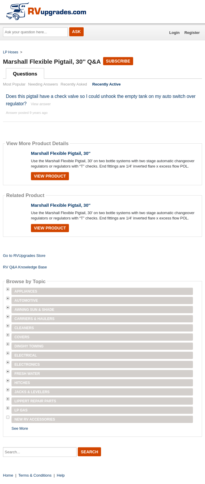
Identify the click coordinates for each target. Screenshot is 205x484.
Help (61, 475)
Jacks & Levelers (31, 392)
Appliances (25, 291)
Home (8, 475)
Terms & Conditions (35, 475)
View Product (50, 176)
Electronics (27, 364)
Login (174, 32)
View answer (41, 104)
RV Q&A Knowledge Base (25, 267)
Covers (21, 337)
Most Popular (14, 84)
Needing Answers (43, 84)
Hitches (22, 383)
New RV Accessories (34, 419)
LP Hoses (10, 52)
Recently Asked (74, 84)
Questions (25, 74)
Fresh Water (27, 374)
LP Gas (20, 410)
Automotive (26, 300)
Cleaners (24, 328)
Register (192, 32)
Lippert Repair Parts (35, 401)
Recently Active (106, 84)
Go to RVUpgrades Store (24, 255)
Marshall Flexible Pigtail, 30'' (60, 153)
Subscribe (118, 61)
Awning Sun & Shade (34, 310)
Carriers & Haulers (34, 319)
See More (19, 428)
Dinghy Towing (29, 346)
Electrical (25, 355)
